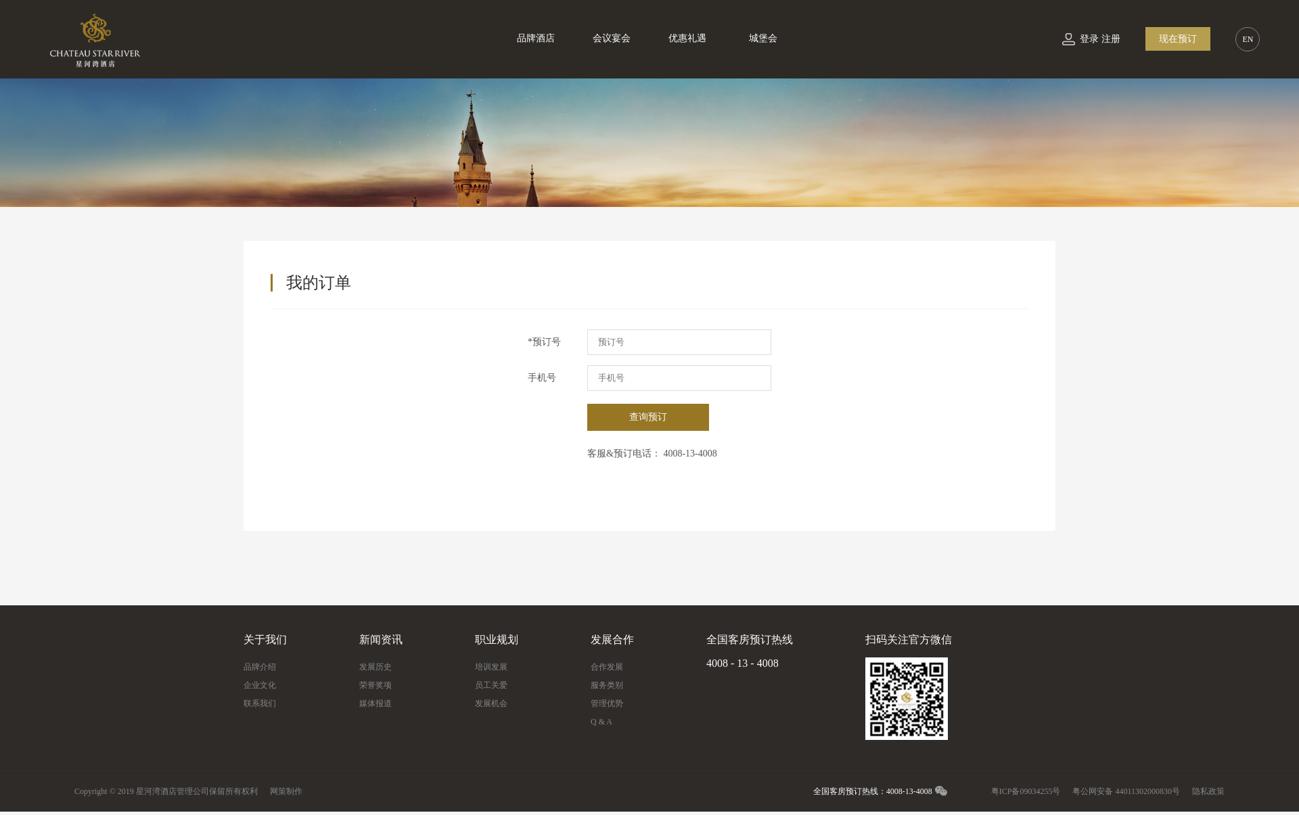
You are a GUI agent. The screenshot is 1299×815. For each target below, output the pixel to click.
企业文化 (260, 685)
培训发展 (491, 667)
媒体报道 (375, 703)
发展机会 (491, 703)
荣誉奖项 (375, 685)
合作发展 (607, 667)
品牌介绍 (260, 667)
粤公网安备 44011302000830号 (1126, 791)
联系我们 (260, 703)
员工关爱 (491, 685)
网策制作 (286, 791)
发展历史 (375, 667)
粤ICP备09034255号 (1026, 791)
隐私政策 (1208, 791)
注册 (1110, 39)
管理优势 (607, 703)
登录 (1089, 39)
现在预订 (1178, 39)
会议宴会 (612, 38)
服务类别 (607, 685)
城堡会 (763, 38)
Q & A (601, 721)
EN (1247, 39)
